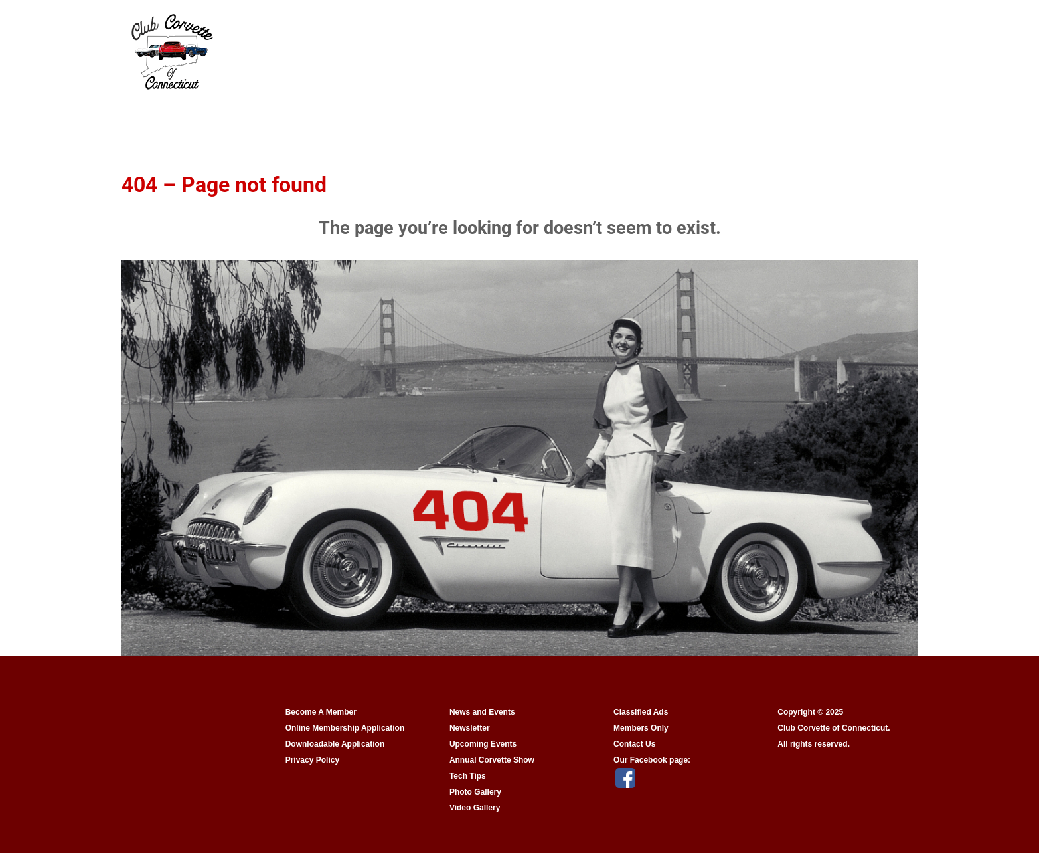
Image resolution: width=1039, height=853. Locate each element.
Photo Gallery (475, 792)
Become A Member (321, 712)
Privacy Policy (312, 760)
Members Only (641, 728)
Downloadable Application (335, 744)
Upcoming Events (483, 744)
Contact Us (634, 744)
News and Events (482, 712)
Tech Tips (467, 776)
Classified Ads (640, 712)
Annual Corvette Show (491, 760)
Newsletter (469, 728)
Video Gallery (474, 807)
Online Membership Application (345, 728)
